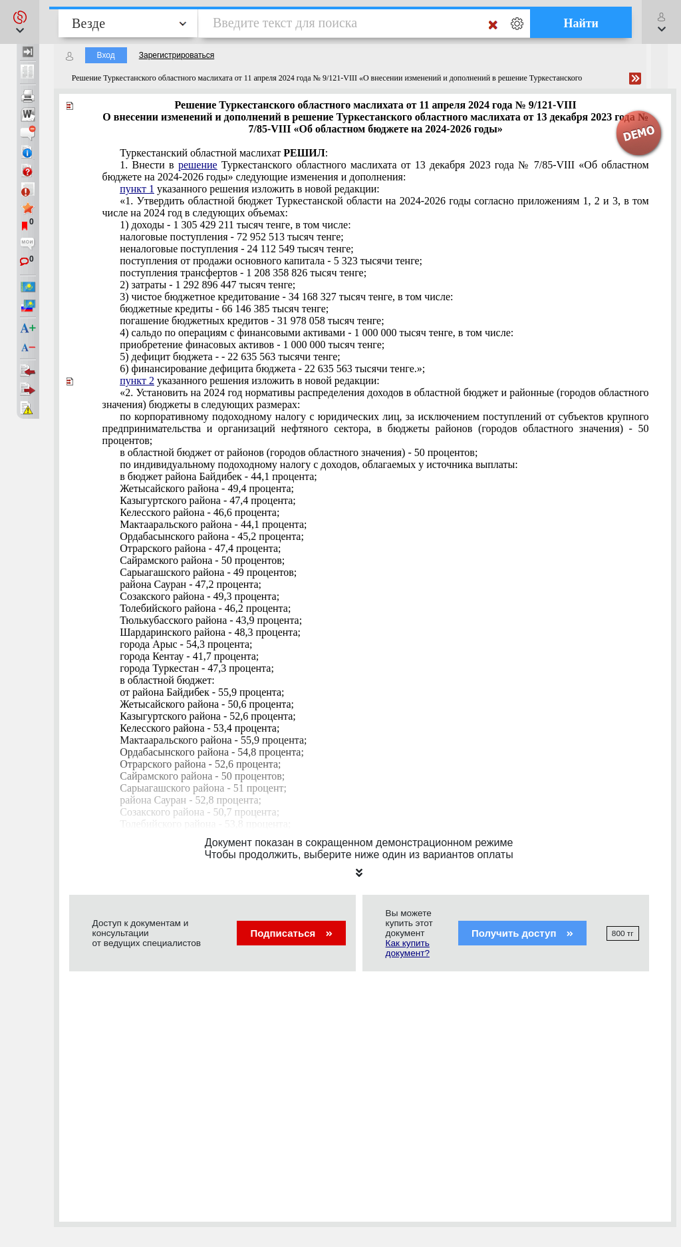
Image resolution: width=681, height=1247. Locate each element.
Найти (581, 23)
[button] (19, 22)
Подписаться (291, 933)
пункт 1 (137, 188)
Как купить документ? (408, 948)
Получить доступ (522, 933)
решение (197, 164)
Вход (106, 55)
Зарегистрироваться (176, 55)
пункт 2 (137, 380)
